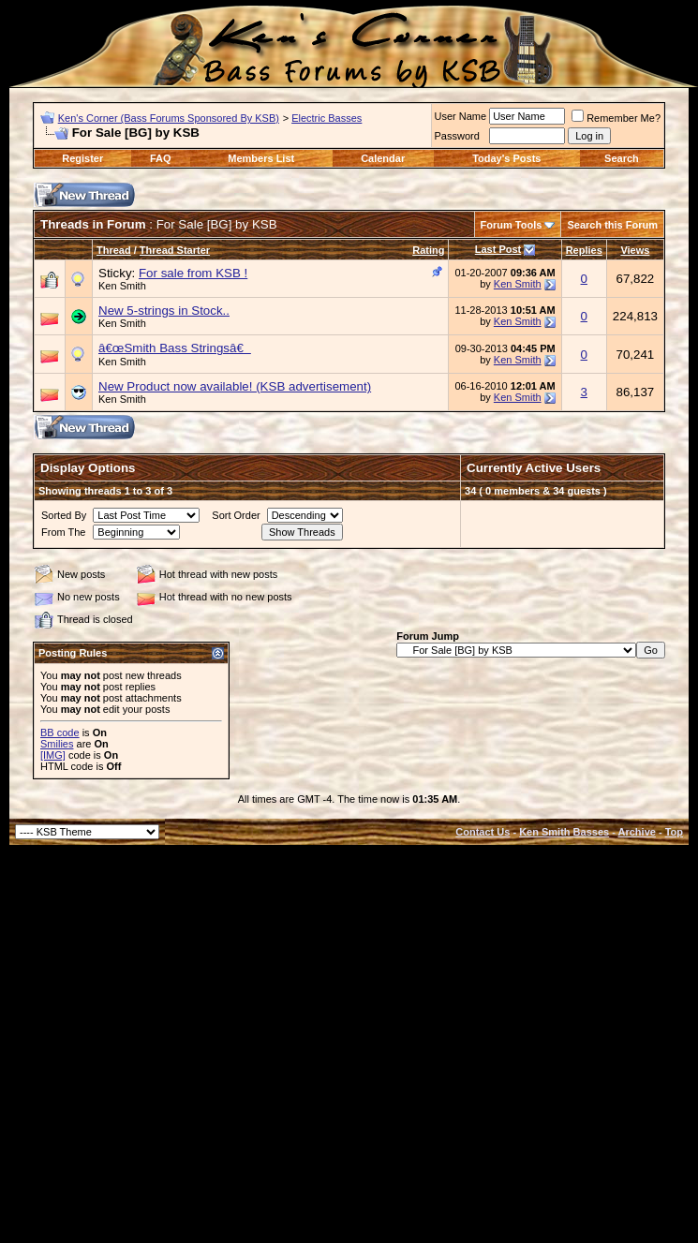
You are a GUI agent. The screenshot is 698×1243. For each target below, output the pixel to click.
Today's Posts (506, 158)
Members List (261, 158)
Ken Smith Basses (564, 831)
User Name (461, 116)
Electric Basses (326, 118)
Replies (584, 250)
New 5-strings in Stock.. (164, 310)
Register (82, 158)
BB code (60, 732)
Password (457, 135)
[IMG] (53, 755)
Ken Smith (122, 285)
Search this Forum (612, 224)
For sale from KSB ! (193, 273)
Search (621, 158)
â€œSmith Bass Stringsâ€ (174, 348)
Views (634, 250)
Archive (637, 831)
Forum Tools (511, 224)
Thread (114, 250)
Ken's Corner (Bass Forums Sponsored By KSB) (168, 118)
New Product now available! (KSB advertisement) (234, 386)
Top (674, 831)
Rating (428, 250)
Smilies (56, 743)
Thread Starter (175, 250)
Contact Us (482, 831)
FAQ (160, 158)
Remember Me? (616, 118)
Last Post (498, 249)
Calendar (383, 158)
